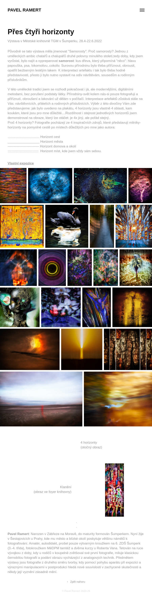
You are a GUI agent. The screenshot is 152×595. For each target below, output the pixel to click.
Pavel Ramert (24, 10)
